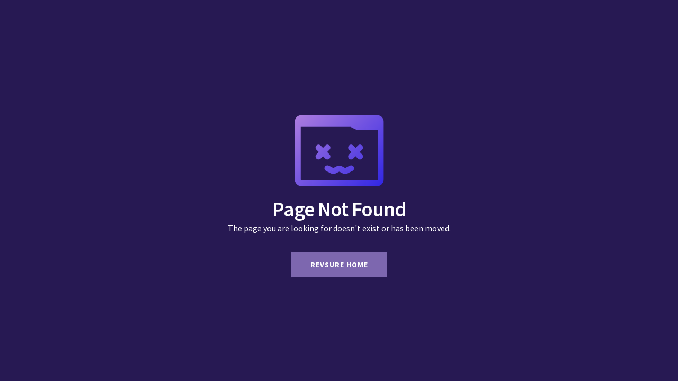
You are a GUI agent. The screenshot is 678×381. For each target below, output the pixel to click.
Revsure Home (339, 264)
